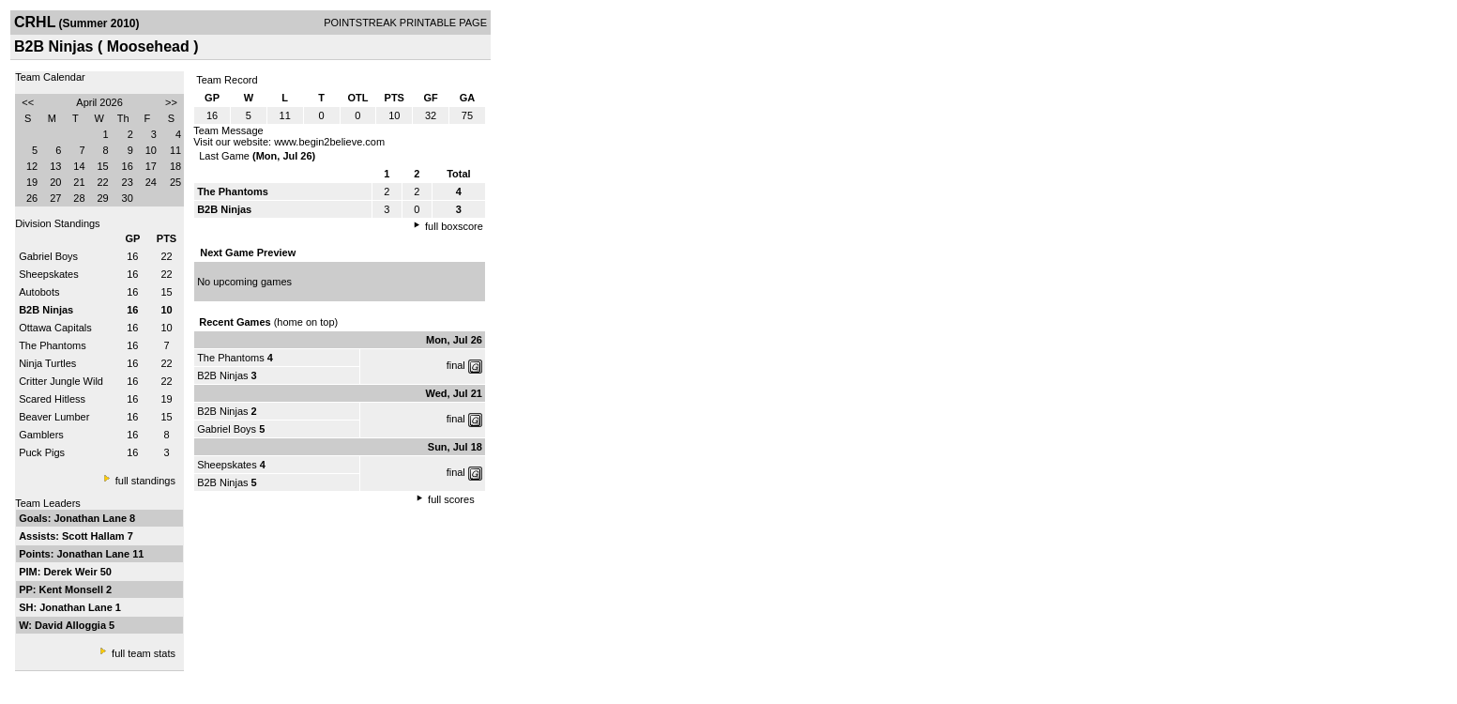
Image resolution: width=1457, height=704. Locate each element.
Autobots (39, 292)
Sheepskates (49, 274)
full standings (145, 480)
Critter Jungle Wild (61, 381)
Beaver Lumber (54, 416)
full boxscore (454, 226)
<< (28, 102)
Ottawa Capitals (55, 327)
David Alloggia (72, 625)
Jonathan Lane (91, 518)
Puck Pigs (42, 452)
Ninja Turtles (47, 363)
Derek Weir (71, 571)
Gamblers (41, 434)
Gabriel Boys (48, 256)
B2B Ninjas (222, 375)
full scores (451, 499)
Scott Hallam (95, 536)
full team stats (143, 653)
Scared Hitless (52, 399)
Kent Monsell (73, 589)
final (456, 365)
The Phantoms (52, 345)
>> (171, 102)
